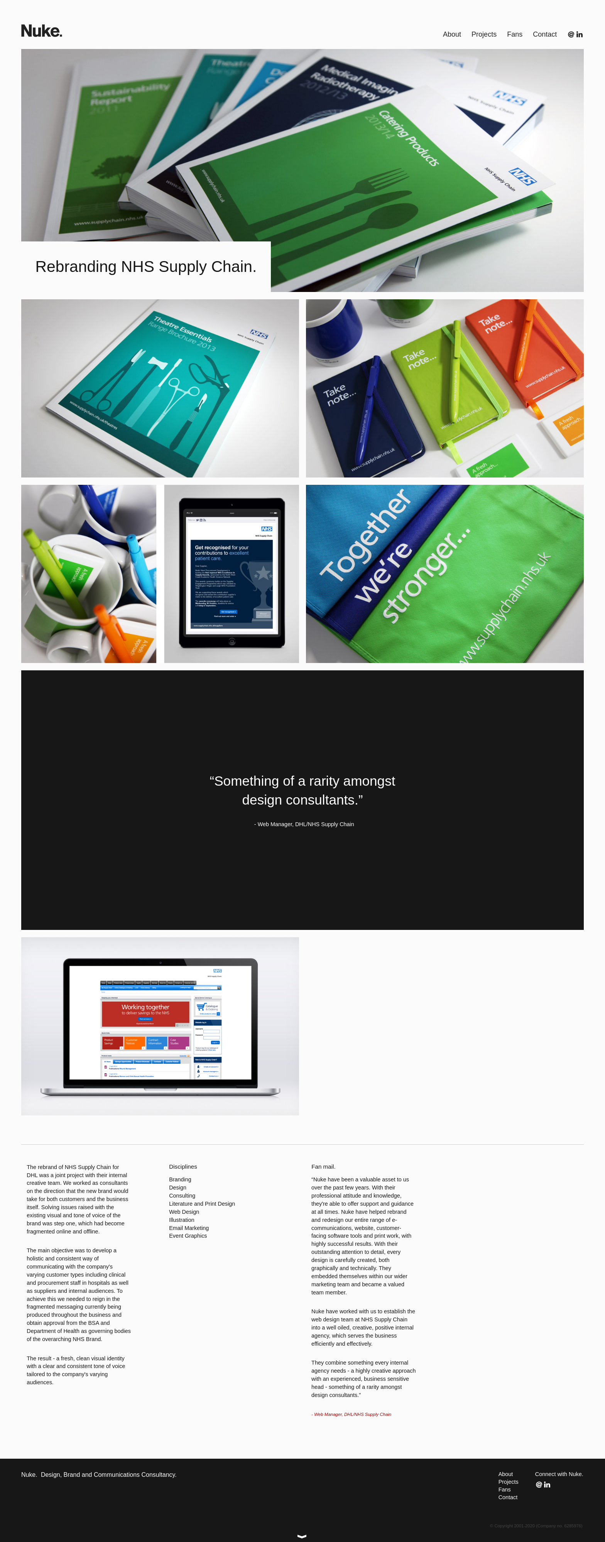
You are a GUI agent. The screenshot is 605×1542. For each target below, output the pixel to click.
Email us (572, 34)
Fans (505, 1489)
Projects (509, 1482)
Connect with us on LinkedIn (580, 34)
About (506, 1474)
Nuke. (41, 30)
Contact (508, 1497)
